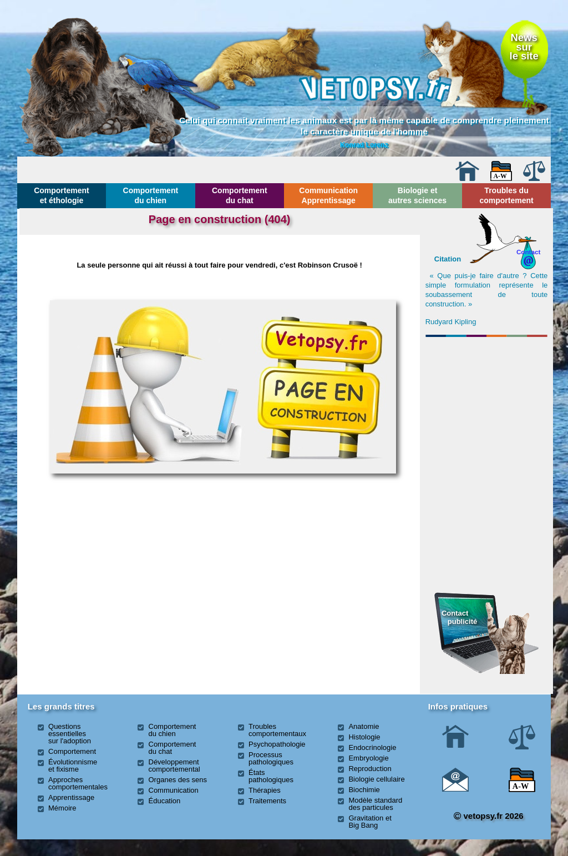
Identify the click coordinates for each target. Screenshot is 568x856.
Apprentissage (71, 797)
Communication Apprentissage (328, 195)
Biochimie (363, 789)
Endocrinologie (372, 747)
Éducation (165, 801)
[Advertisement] (486, 401)
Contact (528, 251)
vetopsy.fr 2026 (488, 815)
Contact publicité (459, 617)
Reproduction (369, 768)
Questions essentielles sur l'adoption (69, 733)
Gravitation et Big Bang (369, 821)
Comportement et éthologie (61, 195)
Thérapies (264, 790)
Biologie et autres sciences (417, 195)
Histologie (364, 737)
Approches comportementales (78, 783)
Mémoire (62, 808)
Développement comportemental (174, 765)
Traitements (267, 801)
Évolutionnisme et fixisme (72, 765)
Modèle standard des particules (375, 804)
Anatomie (363, 726)
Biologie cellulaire (376, 779)
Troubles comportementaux (277, 730)
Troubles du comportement (506, 195)
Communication (174, 790)
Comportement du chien (151, 195)
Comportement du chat (239, 195)
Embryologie (368, 758)
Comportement (72, 751)
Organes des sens (178, 780)
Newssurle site (524, 47)
